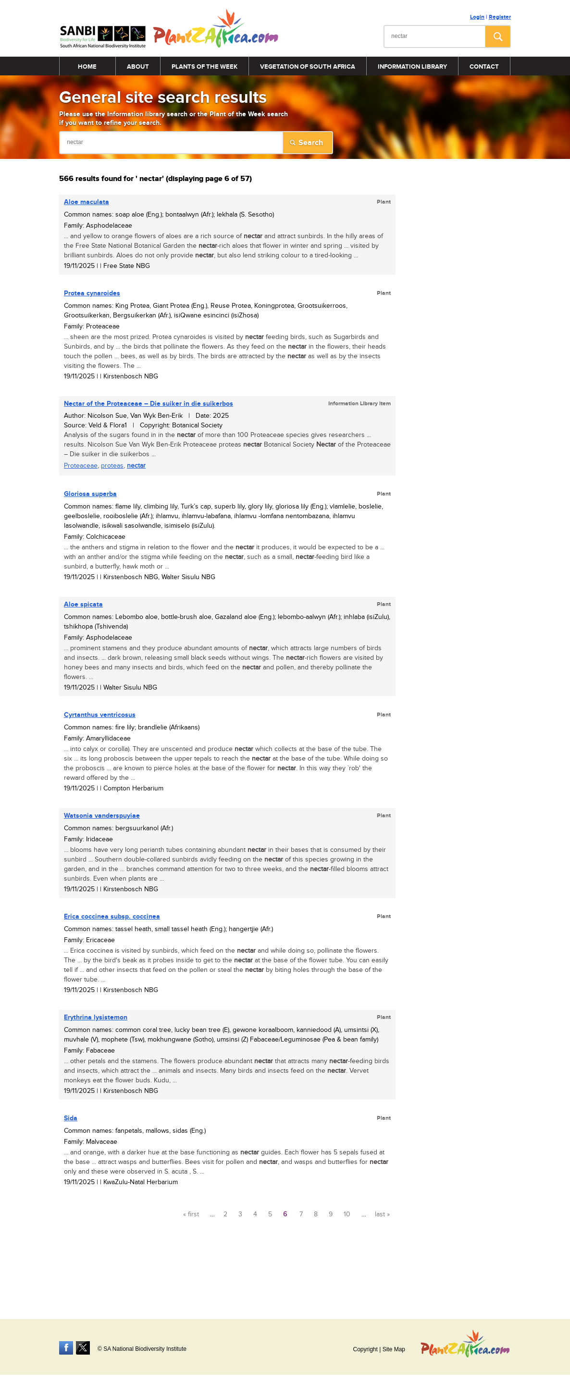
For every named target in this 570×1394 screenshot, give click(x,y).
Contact (484, 67)
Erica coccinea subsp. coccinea (112, 916)
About (138, 67)
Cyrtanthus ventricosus (100, 715)
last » (382, 1214)
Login (477, 17)
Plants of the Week (204, 67)
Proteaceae (81, 466)
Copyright (365, 1349)
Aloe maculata (86, 202)
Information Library (412, 67)
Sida (70, 1118)
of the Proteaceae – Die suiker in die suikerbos (148, 404)
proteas (112, 466)
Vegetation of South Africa (307, 67)
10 (347, 1214)
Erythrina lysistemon (95, 1017)
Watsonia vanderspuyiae (102, 816)
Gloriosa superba (90, 494)
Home (87, 67)
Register (500, 17)
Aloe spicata (83, 604)
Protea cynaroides (92, 293)
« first (191, 1214)
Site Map (394, 1349)
